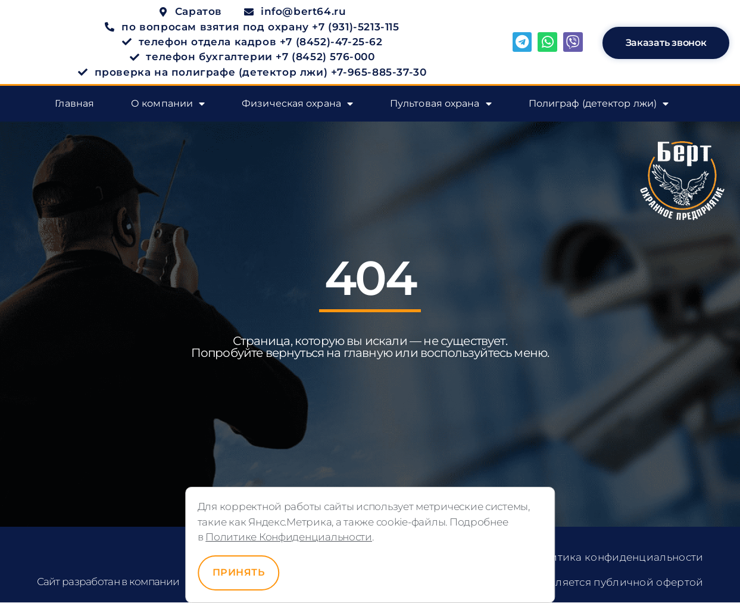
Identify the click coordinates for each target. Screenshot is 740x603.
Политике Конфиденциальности (288, 537)
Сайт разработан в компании (108, 582)
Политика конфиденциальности (615, 558)
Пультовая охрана (441, 104)
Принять (239, 572)
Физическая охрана (297, 104)
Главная (74, 104)
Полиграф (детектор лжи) (599, 104)
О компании (168, 104)
